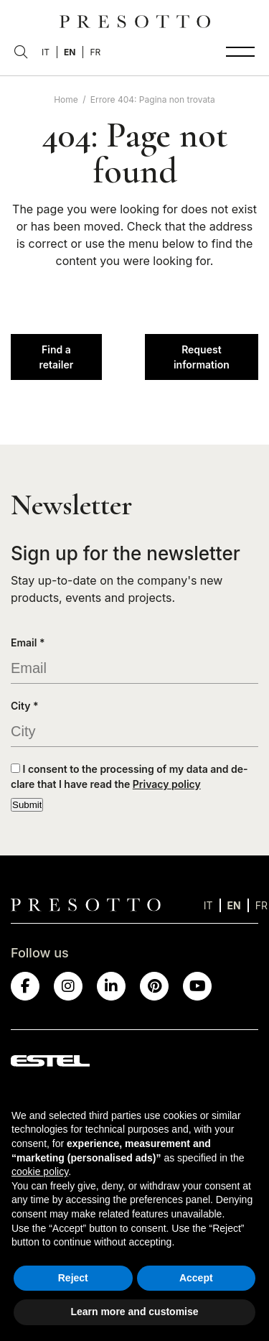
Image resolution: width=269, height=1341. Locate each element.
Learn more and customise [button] (134, 1311)
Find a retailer (56, 357)
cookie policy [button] (39, 1171)
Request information (202, 357)
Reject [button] (73, 1278)
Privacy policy (167, 784)
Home (66, 99)
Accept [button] (196, 1278)
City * (25, 706)
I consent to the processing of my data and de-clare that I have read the (129, 776)
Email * (28, 642)
